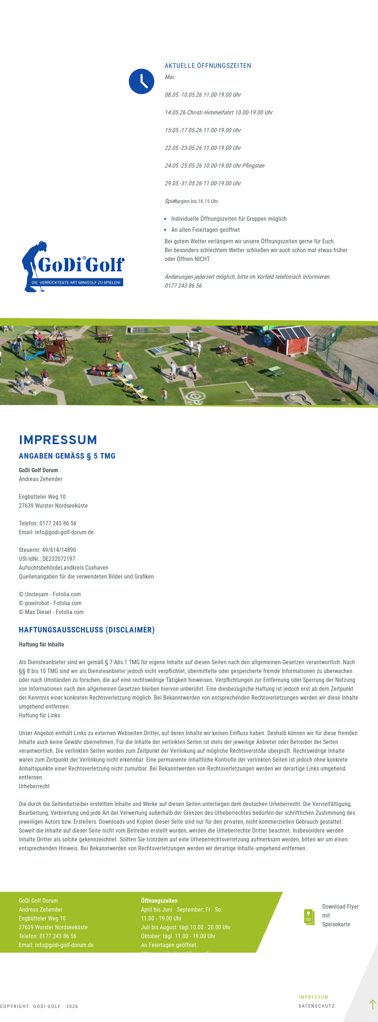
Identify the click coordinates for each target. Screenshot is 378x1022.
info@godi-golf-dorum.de (64, 532)
